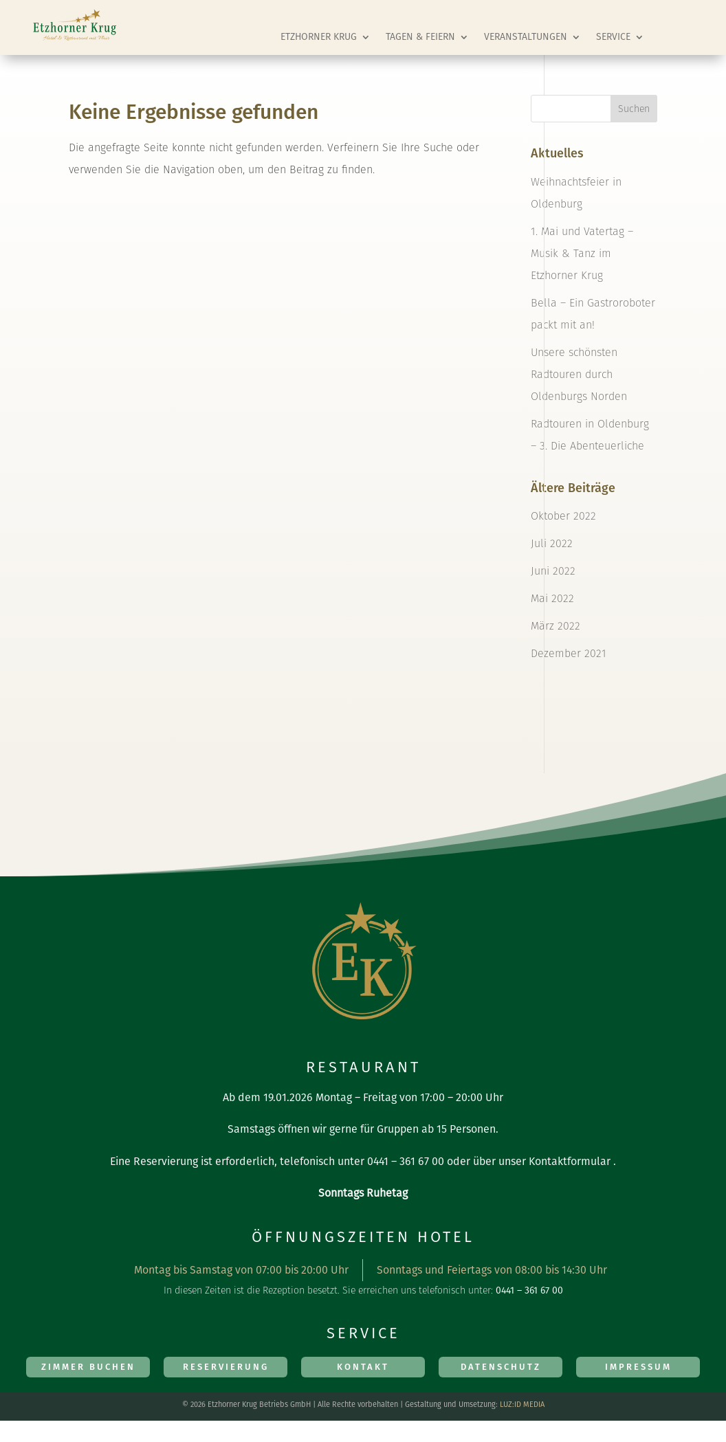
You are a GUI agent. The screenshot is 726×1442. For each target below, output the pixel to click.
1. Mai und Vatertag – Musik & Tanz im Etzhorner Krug (582, 253)
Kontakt (363, 1367)
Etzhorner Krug (318, 37)
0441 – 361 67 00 (405, 1161)
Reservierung (226, 1367)
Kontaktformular (569, 1161)
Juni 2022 (553, 570)
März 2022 (555, 625)
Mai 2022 (552, 598)
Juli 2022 (552, 543)
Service (613, 37)
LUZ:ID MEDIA (522, 1404)
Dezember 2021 (568, 653)
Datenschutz (501, 1367)
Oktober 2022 (563, 515)
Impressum (638, 1367)
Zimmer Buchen (88, 1367)
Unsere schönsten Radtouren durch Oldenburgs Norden (579, 374)
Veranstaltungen (525, 37)
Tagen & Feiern (420, 37)
